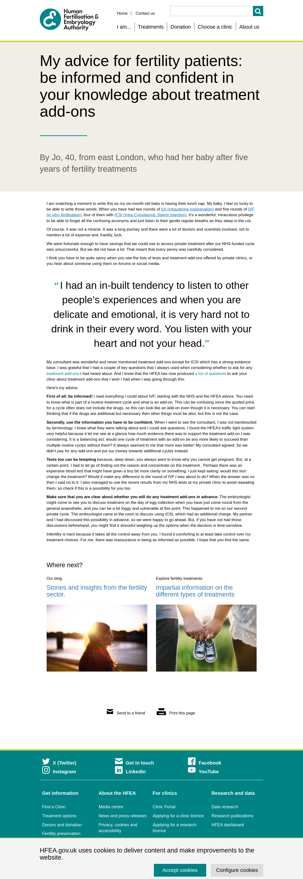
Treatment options (59, 815)
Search (258, 11)
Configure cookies (237, 870)
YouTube (203, 771)
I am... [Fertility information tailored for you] (124, 27)
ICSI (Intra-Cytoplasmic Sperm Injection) (151, 215)
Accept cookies (180, 870)
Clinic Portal (164, 806)
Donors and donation (62, 824)
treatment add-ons (63, 373)
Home (122, 13)
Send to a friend (126, 713)
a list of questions (210, 373)
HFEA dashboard (228, 824)
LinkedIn (130, 771)
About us (249, 27)
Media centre (111, 806)
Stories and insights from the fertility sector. (97, 591)
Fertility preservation (61, 833)
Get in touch (134, 762)
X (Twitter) (59, 762)
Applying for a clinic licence (178, 815)
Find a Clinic (54, 806)
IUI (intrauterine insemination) (187, 209)
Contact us (145, 13)
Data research (225, 806)
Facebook (204, 762)
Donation (180, 27)
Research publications (233, 815)
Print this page (176, 713)
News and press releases (123, 815)
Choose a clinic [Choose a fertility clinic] (215, 27)
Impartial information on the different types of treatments (195, 591)
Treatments (151, 27)
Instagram (59, 771)
